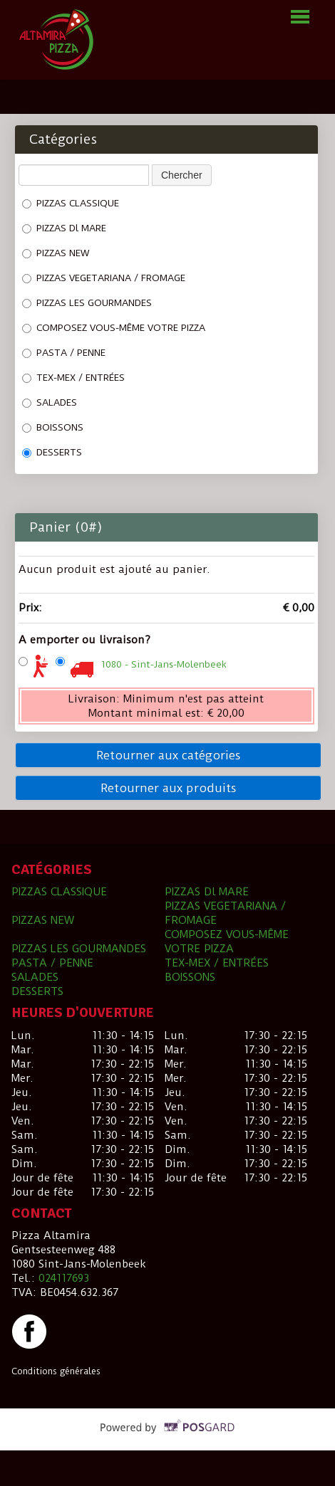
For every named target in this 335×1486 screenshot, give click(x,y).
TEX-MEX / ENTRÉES (73, 377)
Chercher (181, 175)
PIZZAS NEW (55, 253)
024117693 (63, 1278)
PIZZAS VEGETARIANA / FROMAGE (103, 278)
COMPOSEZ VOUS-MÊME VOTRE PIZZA (113, 327)
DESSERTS (52, 452)
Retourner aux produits (168, 788)
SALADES (49, 402)
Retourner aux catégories (168, 755)
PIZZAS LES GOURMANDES (87, 302)
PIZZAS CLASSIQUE (70, 203)
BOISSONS (52, 427)
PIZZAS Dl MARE (64, 228)
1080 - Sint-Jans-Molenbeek (164, 664)
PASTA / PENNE (63, 352)
